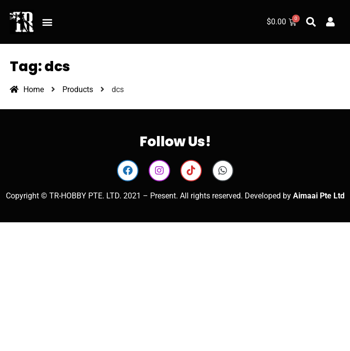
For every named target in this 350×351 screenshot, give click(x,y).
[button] (47, 22)
